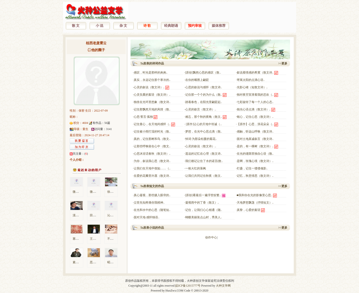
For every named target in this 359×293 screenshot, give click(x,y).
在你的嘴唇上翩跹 (197, 80)
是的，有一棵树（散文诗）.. (255, 146)
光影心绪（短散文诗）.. (252, 87)
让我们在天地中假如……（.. (152, 168)
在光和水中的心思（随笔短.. (152, 210)
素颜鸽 (77, 262)
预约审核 (195, 26)
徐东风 (111, 191)
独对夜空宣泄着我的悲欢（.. (255, 94)
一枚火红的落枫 (195, 168)
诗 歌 (147, 26)
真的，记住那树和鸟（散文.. (152, 139)
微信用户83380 (82, 191)
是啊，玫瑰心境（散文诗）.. (255, 161)
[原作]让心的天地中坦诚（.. (203, 124)
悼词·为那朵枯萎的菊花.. (201, 139)
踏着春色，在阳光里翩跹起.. (203, 102)
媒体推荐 (219, 26)
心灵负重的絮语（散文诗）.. (152, 94)
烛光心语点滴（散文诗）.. (254, 109)
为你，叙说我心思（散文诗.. (152, 161)
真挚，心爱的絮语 (248, 210)
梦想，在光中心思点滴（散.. (203, 131)
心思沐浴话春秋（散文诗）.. (152, 153)
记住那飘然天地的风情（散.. (152, 109)
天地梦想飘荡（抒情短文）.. (255, 202)
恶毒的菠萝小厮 (100, 262)
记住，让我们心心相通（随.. (203, 210)
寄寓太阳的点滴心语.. (251, 80)
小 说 (100, 26)
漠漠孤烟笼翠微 (83, 215)
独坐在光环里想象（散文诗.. (152, 102)
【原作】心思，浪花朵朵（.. (255, 124)
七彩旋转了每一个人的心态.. (255, 102)
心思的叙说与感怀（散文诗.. (203, 87)
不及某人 (113, 238)
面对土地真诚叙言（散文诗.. (255, 139)
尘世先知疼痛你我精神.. (149, 202)
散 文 (76, 26)
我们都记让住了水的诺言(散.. (204, 161)
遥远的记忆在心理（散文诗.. (203, 153)
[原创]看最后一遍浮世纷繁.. (203, 195)
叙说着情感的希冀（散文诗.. (255, 72)
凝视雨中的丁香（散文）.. (202, 202)
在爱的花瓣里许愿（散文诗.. (152, 175)
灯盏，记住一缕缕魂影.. (252, 168)
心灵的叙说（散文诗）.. (149, 87)
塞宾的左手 (80, 238)
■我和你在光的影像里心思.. (254, 195)
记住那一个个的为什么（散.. (203, 94)
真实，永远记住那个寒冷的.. (152, 80)
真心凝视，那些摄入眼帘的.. (152, 195)
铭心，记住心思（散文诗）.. (255, 116)
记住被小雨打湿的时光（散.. (152, 131)
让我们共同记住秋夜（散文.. (203, 175)
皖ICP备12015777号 (187, 285)
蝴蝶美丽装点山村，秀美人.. (203, 217)
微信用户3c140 (99, 191)
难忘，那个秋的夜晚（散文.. (203, 116)
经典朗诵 (171, 26)
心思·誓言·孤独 (143, 116)
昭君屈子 (113, 262)
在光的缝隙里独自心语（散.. (255, 153)
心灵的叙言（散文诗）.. (200, 109)
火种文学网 (223, 285)
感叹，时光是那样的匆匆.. (151, 72)
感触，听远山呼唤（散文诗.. (255, 131)
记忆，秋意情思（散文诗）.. (255, 175)
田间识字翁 (97, 215)
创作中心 (211, 237)
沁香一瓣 (113, 215)
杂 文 (123, 26)
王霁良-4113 (98, 238)
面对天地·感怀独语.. (147, 217)
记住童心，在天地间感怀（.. (152, 124)
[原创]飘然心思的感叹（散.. (203, 72)
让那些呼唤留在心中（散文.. (152, 146)
